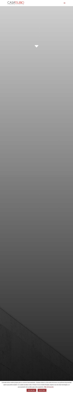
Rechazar (31, 390)
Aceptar (42, 390)
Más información (49, 387)
